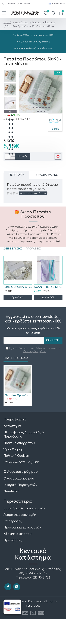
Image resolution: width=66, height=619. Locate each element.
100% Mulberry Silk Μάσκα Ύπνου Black (18, 287)
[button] (58, 91)
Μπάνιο (36, 22)
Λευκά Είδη (21, 22)
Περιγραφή (16, 174)
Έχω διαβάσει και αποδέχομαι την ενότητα (33, 350)
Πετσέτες (50, 22)
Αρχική (7, 22)
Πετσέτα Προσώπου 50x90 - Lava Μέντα (18, 395)
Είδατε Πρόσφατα (16, 358)
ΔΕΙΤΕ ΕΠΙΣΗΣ (13, 248)
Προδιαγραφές (47, 174)
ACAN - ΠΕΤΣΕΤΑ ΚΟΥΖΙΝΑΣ (48, 287)
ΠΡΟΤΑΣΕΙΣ (33, 248)
